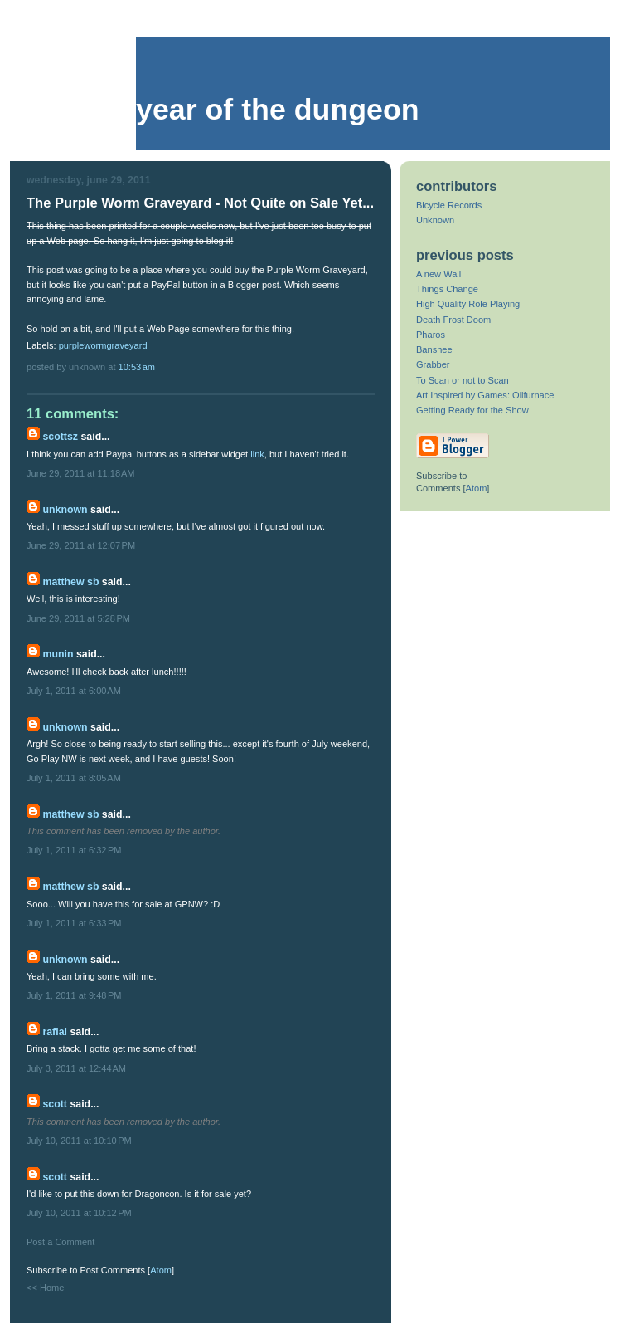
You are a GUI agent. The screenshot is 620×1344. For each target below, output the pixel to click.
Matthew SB (70, 582)
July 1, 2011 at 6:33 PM (74, 923)
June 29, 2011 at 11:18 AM (81, 473)
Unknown (64, 510)
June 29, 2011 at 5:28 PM (78, 618)
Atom (161, 1270)
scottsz (60, 436)
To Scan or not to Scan (462, 380)
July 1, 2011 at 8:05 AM (74, 778)
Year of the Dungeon (277, 109)
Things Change (447, 289)
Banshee (434, 349)
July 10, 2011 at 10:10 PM (79, 1141)
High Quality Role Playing (468, 304)
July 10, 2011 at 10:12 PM (79, 1213)
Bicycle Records (449, 205)
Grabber (433, 364)
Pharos (430, 335)
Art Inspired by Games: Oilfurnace (485, 395)
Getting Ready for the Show (472, 410)
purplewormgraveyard (103, 345)
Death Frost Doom (453, 320)
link (257, 454)
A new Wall (438, 274)
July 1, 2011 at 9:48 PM (74, 995)
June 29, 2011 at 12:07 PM (81, 545)
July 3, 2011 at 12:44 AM (76, 1068)
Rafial (54, 1032)
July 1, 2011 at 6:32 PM (74, 850)
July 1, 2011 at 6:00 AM (74, 691)
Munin (57, 654)
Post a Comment (60, 1242)
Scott (54, 1104)
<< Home (45, 1288)
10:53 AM (137, 367)
